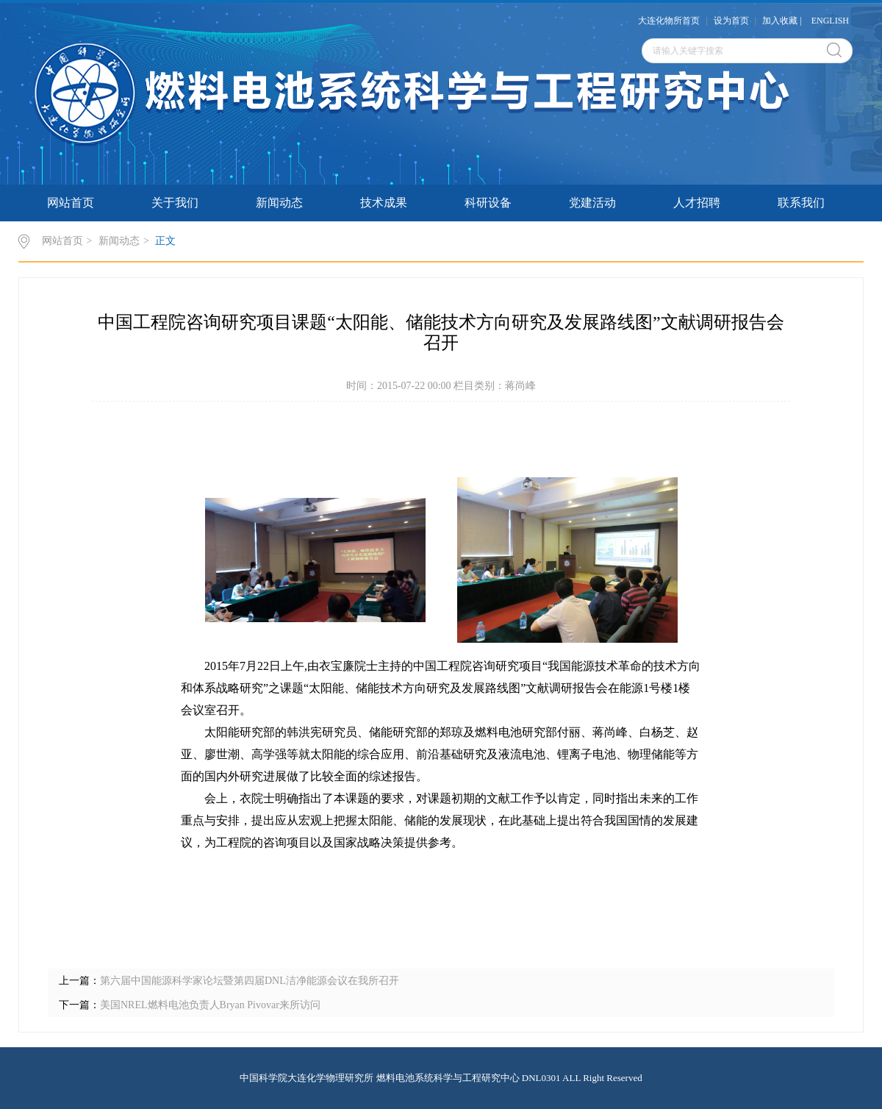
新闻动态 (279, 202)
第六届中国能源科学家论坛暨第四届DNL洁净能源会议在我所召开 (249, 980)
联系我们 (801, 202)
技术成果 (383, 202)
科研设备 (488, 202)
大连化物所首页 (669, 20)
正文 (165, 240)
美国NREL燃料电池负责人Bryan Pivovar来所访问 (210, 1004)
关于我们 (174, 202)
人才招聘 (696, 202)
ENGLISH (830, 20)
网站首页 (70, 202)
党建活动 (592, 202)
